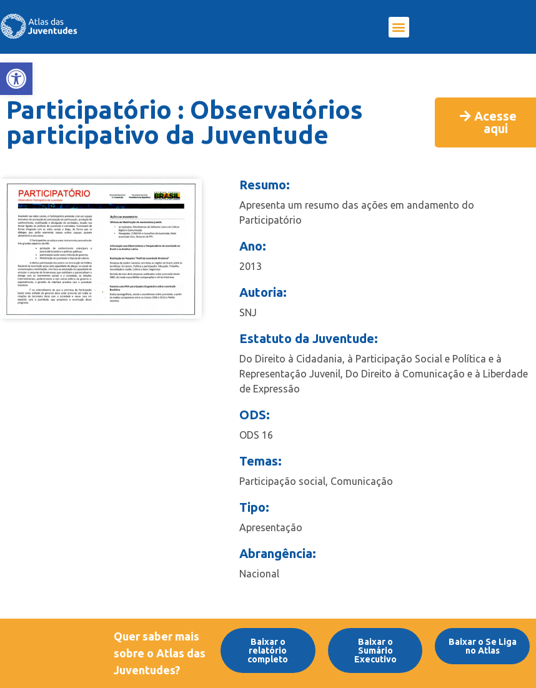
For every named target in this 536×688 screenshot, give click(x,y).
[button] (399, 27)
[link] (16, 78)
